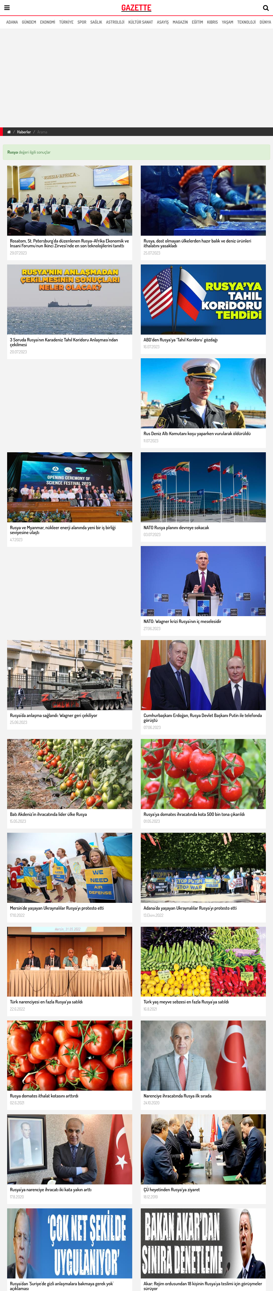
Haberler (24, 131)
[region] (109, 77)
